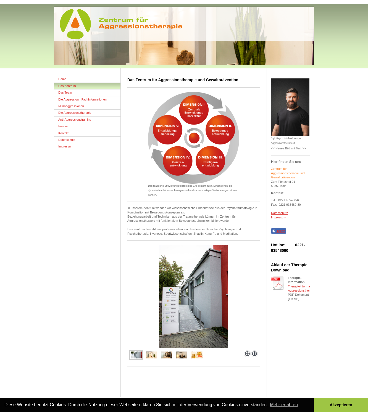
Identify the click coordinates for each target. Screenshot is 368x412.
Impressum (278, 217)
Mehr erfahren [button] (284, 404)
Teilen (278, 231)
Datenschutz (279, 213)
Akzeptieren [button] (341, 405)
